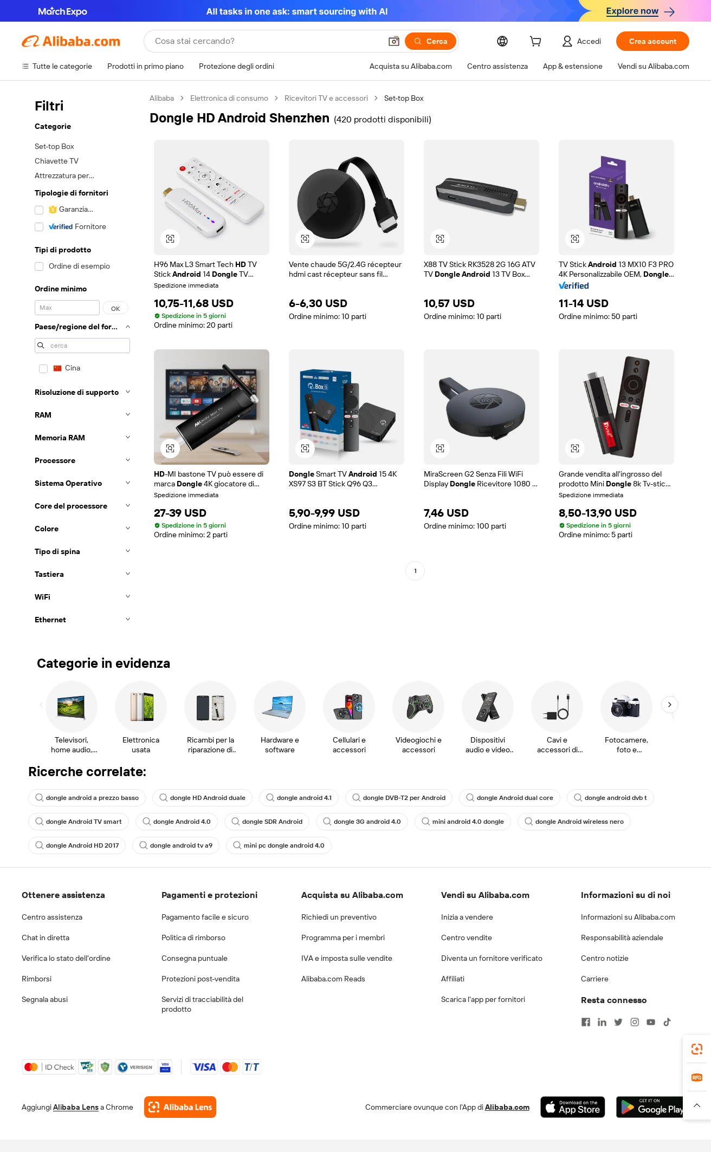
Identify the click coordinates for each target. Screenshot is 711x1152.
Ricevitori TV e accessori (326, 98)
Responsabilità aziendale (622, 937)
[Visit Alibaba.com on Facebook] (586, 1022)
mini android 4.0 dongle (463, 821)
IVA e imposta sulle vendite (346, 958)
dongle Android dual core (509, 797)
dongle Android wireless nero (574, 821)
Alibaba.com (507, 1107)
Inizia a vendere (467, 917)
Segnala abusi (45, 999)
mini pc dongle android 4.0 (279, 845)
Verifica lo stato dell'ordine (66, 958)
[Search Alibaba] (267, 41)
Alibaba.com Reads (333, 978)
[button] (393, 41)
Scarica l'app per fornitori (483, 999)
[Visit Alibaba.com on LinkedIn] (602, 1022)
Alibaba (162, 98)
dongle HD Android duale (202, 797)
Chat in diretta (45, 937)
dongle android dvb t (610, 797)
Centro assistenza (52, 917)
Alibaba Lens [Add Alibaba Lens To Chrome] (76, 1107)
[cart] (537, 42)
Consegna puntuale (194, 958)
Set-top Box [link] (403, 98)
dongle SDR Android (266, 821)
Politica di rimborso (193, 937)
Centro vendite (466, 937)
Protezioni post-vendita (200, 978)
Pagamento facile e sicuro (205, 917)
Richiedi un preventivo (339, 917)
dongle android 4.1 (299, 797)
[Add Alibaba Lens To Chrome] (180, 1107)
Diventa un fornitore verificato (491, 958)
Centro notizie (605, 958)
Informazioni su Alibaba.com (628, 917)
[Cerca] (430, 41)
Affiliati (452, 978)
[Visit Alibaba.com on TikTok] (667, 1022)
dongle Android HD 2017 (77, 845)
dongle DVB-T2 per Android (398, 797)
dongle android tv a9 (175, 845)
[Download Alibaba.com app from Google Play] (652, 1107)
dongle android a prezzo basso (87, 797)
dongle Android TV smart (78, 821)
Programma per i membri (343, 937)
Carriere (595, 978)
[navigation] (82, 362)
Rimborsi (36, 978)
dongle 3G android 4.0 (362, 821)
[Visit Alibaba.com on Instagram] (634, 1022)
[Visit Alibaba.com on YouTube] (651, 1022)
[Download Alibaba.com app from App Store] (572, 1107)
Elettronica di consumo (229, 98)
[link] (697, 1049)
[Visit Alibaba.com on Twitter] (618, 1022)
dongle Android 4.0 (177, 821)
